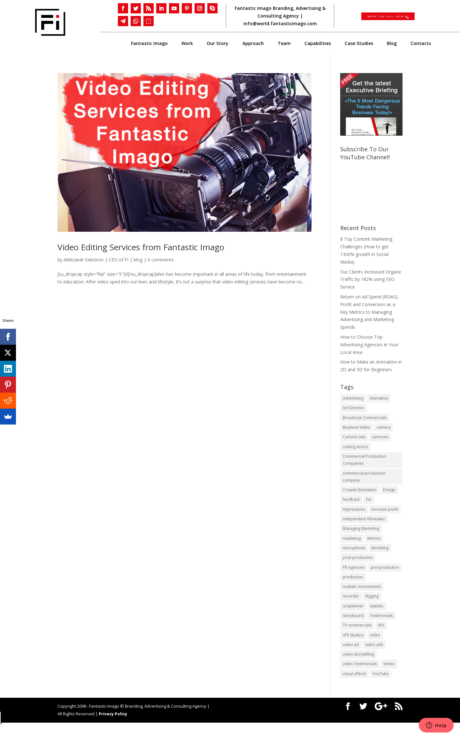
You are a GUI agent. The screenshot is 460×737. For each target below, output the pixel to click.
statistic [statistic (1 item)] (377, 617)
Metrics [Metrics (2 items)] (373, 545)
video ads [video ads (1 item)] (374, 657)
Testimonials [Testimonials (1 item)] (381, 627)
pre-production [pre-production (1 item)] (385, 576)
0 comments (161, 260)
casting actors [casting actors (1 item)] (355, 449)
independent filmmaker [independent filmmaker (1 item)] (364, 525)
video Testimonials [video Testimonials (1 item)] (360, 677)
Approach (253, 43)
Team (284, 43)
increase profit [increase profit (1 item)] (385, 515)
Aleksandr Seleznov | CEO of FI (96, 260)
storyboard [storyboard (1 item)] (353, 627)
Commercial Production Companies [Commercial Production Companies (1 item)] (364, 463)
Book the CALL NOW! (385, 15)
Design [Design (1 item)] (389, 495)
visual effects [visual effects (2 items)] (354, 687)
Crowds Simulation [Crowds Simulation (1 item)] (360, 495)
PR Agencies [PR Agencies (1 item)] (353, 576)
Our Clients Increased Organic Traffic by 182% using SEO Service (371, 279)
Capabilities (317, 43)
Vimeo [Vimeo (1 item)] (389, 677)
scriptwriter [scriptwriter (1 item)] (353, 617)
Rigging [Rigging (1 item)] (372, 606)
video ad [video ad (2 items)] (351, 657)
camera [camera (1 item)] (383, 429)
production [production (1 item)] (353, 586)
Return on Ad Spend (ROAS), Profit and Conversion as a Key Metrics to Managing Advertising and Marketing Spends (369, 312)
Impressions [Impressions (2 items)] (354, 515)
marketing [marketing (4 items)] (352, 545)
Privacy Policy (113, 728)
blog (138, 260)
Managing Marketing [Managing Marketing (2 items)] (361, 535)
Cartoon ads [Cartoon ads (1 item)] (354, 439)
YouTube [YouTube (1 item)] (380, 687)
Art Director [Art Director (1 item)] (353, 408)
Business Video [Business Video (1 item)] (356, 429)
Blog (392, 43)
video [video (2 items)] (375, 647)
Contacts (420, 43)
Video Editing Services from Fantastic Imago (140, 247)
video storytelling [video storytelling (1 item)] (358, 667)
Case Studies (359, 43)
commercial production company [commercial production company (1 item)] (364, 481)
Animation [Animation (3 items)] (379, 398)
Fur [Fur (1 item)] (369, 505)
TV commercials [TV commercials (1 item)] (357, 637)
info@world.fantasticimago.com (280, 23)
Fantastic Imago (149, 43)
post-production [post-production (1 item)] (358, 566)
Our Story (217, 43)
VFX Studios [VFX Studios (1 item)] (353, 647)
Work (187, 43)
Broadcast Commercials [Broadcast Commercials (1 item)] (365, 419)
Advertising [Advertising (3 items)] (353, 398)
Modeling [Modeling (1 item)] (380, 556)
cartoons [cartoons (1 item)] (380, 439)
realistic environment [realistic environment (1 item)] (362, 596)
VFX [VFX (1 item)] (381, 637)
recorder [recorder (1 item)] (351, 606)
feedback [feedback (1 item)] (351, 505)
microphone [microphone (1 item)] (354, 556)
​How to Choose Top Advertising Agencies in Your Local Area (369, 344)
